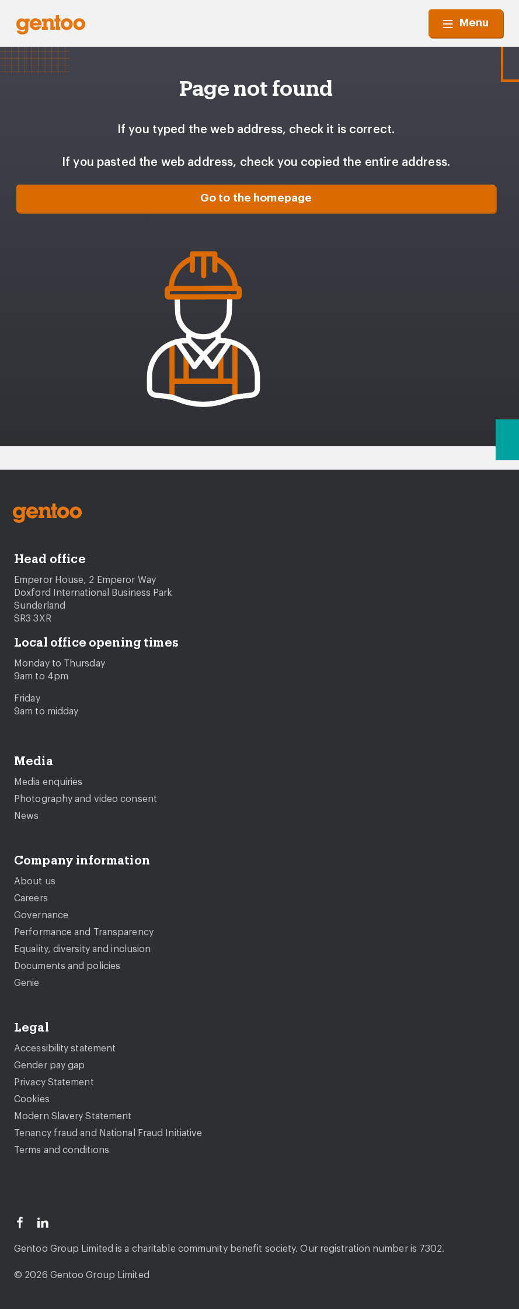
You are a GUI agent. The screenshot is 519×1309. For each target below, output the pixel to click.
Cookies (32, 1099)
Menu (466, 23)
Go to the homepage (256, 198)
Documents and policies (67, 966)
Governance (41, 915)
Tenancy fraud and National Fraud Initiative (108, 1133)
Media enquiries (48, 782)
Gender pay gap (49, 1065)
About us (34, 881)
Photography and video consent (85, 799)
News (26, 816)
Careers (31, 898)
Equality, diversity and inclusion (82, 949)
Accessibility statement (65, 1048)
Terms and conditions (61, 1150)
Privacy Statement (54, 1082)
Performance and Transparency (84, 932)
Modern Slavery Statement (72, 1116)
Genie (27, 983)
